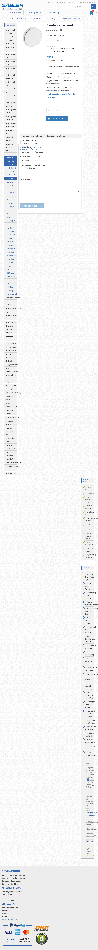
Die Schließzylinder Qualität (90, 639)
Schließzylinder (15, 13)
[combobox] (81, 6)
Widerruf (5, 913)
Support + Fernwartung (89, 488)
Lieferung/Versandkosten (12, 892)
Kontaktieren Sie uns (56, 2)
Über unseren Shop (9, 900)
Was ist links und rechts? (88, 620)
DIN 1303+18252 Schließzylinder (90, 661)
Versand (66, 61)
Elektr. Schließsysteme (18, 19)
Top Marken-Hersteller (88, 499)
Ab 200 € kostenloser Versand (88, 536)
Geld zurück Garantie (87, 527)
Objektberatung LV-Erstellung (90, 556)
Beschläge (51, 19)
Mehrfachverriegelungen (72, 19)
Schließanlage (55, 13)
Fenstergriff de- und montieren (90, 714)
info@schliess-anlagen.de (91, 814)
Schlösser (37, 19)
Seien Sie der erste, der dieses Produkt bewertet (63, 49)
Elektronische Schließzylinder (90, 721)
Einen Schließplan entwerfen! (89, 695)
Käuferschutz (91, 493)
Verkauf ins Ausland (89, 550)
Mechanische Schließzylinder (90, 728)
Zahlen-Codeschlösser (90, 754)
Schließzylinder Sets (35, 13)
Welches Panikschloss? (90, 741)
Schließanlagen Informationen (91, 669)
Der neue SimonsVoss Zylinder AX (89, 577)
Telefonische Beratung (89, 507)
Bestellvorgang (7, 916)
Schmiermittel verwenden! (90, 646)
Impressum (6, 910)
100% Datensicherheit (90, 543)
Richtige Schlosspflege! (90, 653)
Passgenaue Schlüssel (90, 747)
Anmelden (72, 2)
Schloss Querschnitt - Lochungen (89, 686)
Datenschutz (7, 895)
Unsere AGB (6, 897)
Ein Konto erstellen (88, 2)
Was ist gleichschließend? (91, 603)
